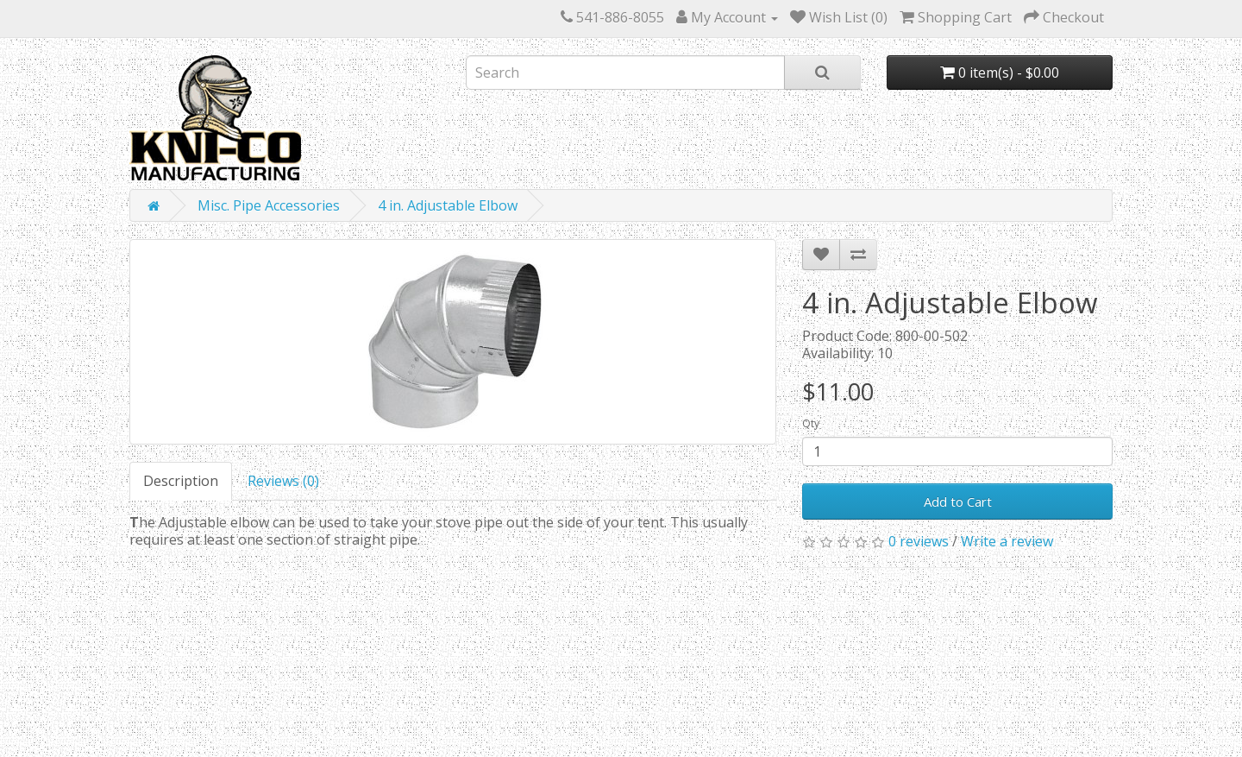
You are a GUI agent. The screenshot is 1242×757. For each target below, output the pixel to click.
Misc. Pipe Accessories (269, 205)
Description (180, 480)
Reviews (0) (283, 480)
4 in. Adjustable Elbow (448, 205)
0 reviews (918, 541)
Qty (810, 423)
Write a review (1007, 541)
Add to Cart (958, 501)
